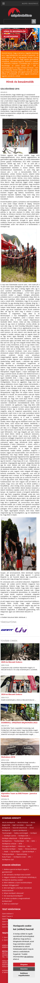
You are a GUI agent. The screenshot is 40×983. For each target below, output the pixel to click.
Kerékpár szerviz (10, 836)
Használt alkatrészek (19, 828)
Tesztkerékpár (19, 841)
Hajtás (20, 849)
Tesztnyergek (7, 833)
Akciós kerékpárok (8, 822)
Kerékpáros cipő (8, 859)
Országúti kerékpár (9, 846)
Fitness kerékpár (31, 849)
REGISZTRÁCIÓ (33, 3)
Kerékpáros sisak (20, 857)
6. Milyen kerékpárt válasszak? (13, 893)
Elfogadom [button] (24, 964)
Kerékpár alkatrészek (9, 838)
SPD (29, 857)
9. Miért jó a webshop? (10, 904)
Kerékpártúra (7, 841)
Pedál (6, 852)
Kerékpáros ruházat (9, 844)
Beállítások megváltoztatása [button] (24, 974)
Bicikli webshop (25, 838)
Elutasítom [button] (24, 969)
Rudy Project (6, 857)
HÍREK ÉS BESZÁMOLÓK (15, 31)
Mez (28, 846)
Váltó (33, 841)
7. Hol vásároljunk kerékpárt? (12, 896)
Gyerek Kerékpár (28, 852)
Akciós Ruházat (22, 822)
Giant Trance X (7, 916)
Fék (28, 841)
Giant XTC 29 (6, 919)
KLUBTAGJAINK (11, 36)
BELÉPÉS (24, 3)
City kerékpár (15, 852)
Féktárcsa (21, 846)
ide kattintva (28, 957)
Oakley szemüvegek (21, 833)
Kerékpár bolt (23, 836)
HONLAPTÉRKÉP (7, 961)
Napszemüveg (22, 854)
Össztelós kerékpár (9, 849)
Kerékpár (33, 833)
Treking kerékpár (8, 854)
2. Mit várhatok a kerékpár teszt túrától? (16, 875)
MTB (20, 844)
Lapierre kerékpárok (19, 830)
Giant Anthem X (7, 914)
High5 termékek (18, 825)
